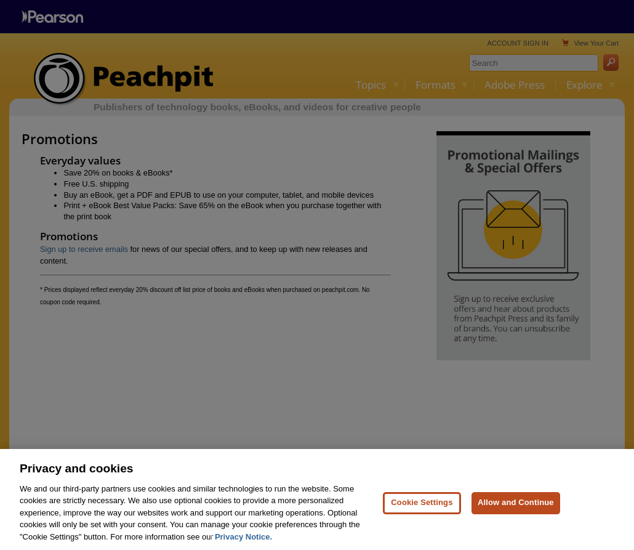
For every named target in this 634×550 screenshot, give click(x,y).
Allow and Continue (516, 507)
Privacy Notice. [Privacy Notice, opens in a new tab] (243, 541)
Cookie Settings (421, 507)
